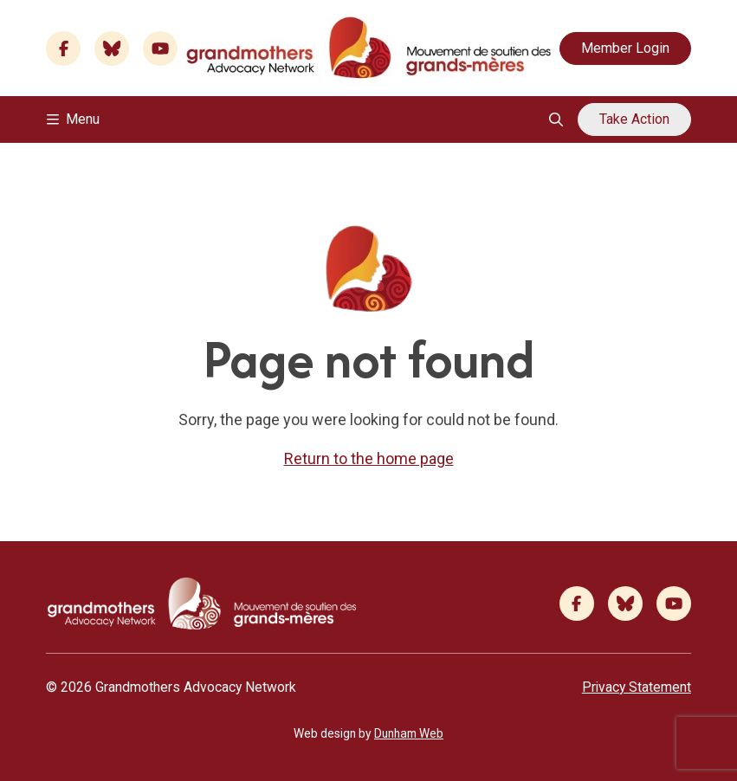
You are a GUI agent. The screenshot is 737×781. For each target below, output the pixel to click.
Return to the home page (369, 458)
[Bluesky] (111, 48)
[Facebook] (63, 48)
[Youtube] (160, 48)
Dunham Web (408, 733)
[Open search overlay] (556, 119)
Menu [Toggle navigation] (73, 119)
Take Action (634, 119)
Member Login (625, 48)
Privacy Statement (636, 687)
